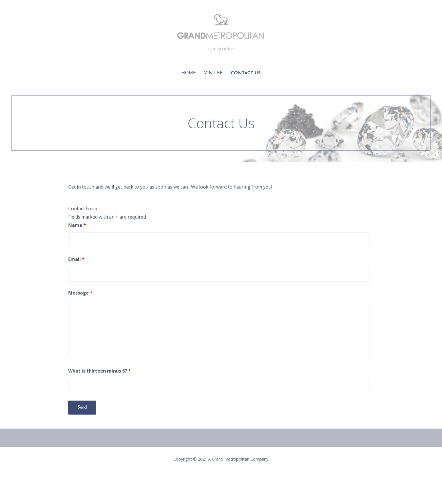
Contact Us (246, 73)
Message (80, 293)
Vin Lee (213, 73)
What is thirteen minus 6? (99, 371)
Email (76, 259)
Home (188, 73)
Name (77, 225)
